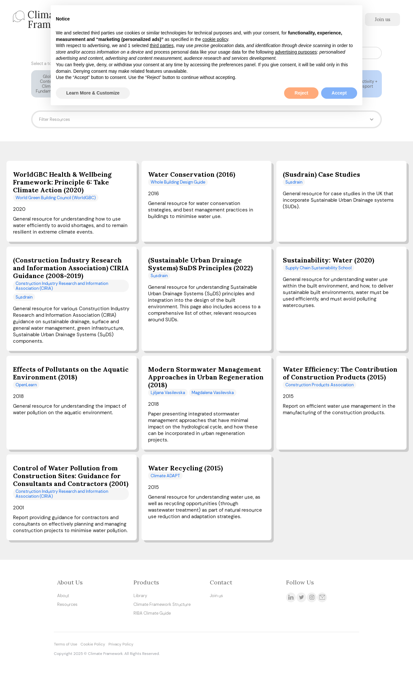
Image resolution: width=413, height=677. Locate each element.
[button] (206, 119)
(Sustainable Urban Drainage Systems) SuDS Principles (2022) (200, 264)
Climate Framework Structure (162, 604)
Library (140, 595)
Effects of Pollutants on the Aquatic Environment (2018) (71, 373)
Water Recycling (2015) (185, 468)
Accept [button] (339, 93)
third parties (161, 45)
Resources (67, 604)
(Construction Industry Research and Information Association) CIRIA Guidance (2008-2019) (71, 268)
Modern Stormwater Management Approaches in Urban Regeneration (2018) (206, 377)
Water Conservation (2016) (191, 174)
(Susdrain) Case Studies (321, 174)
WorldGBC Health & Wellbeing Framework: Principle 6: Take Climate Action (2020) (62, 182)
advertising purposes (296, 52)
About (63, 595)
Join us (382, 19)
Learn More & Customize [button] (92, 93)
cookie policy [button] (215, 39)
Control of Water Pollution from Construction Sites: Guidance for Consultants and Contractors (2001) (70, 476)
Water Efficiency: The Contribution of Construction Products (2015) (340, 373)
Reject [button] (301, 93)
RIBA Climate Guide (152, 613)
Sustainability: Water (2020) (328, 260)
